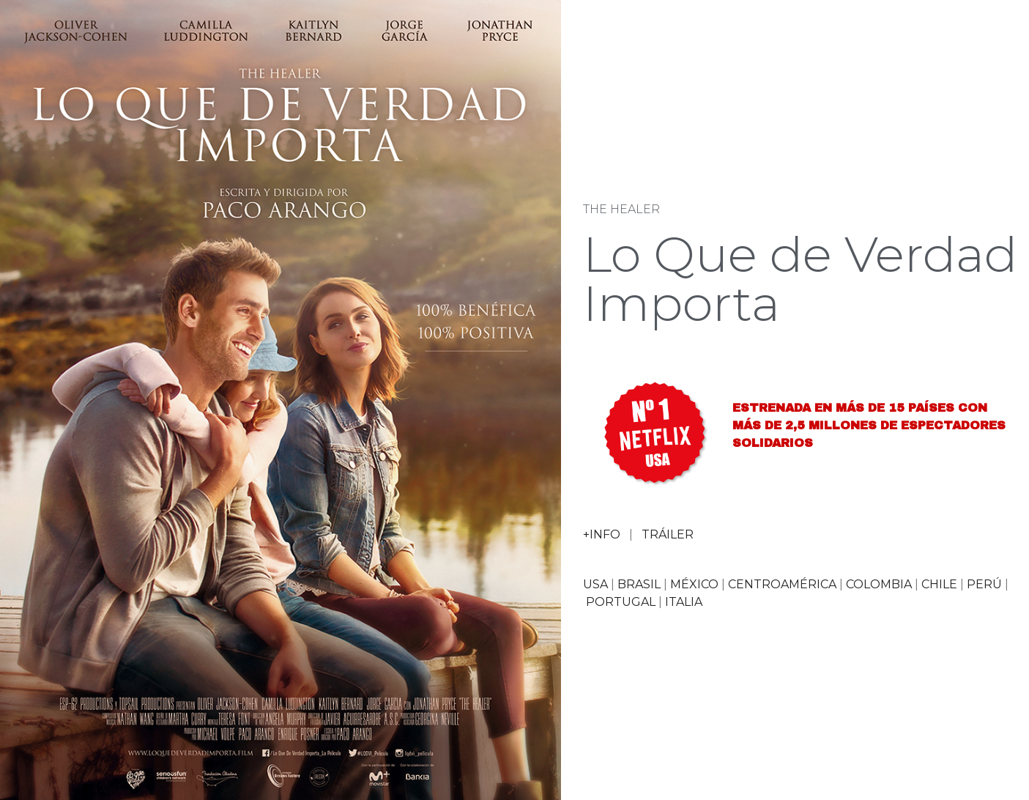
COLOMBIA (879, 584)
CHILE (939, 584)
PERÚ (984, 584)
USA (595, 584)
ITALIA (683, 602)
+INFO (601, 534)
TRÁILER (668, 534)
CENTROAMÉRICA (782, 584)
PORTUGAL (620, 602)
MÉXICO (694, 584)
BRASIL (639, 584)
